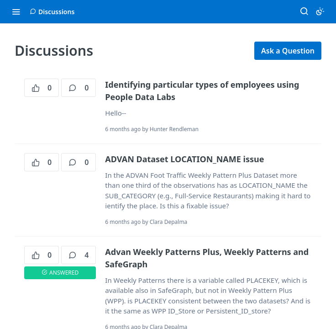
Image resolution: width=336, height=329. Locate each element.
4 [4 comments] (78, 255)
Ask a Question (288, 51)
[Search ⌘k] (304, 11)
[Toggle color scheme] (320, 11)
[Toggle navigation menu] (16, 11)
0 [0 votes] (41, 88)
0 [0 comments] (78, 88)
